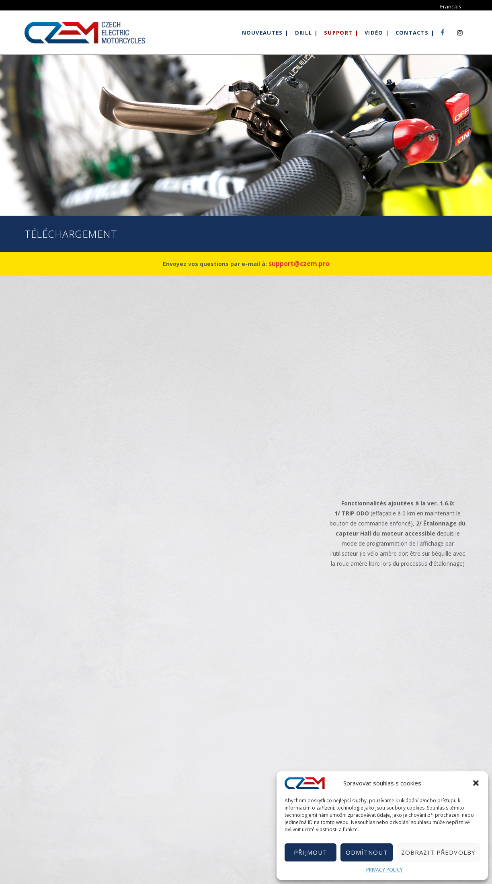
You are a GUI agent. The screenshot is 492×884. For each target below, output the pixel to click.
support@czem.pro (299, 263)
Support (338, 32)
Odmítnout (367, 852)
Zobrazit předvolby (438, 852)
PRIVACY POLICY (384, 869)
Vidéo (374, 32)
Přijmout (310, 852)
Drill (303, 32)
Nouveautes (262, 32)
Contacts (412, 32)
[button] (476, 783)
